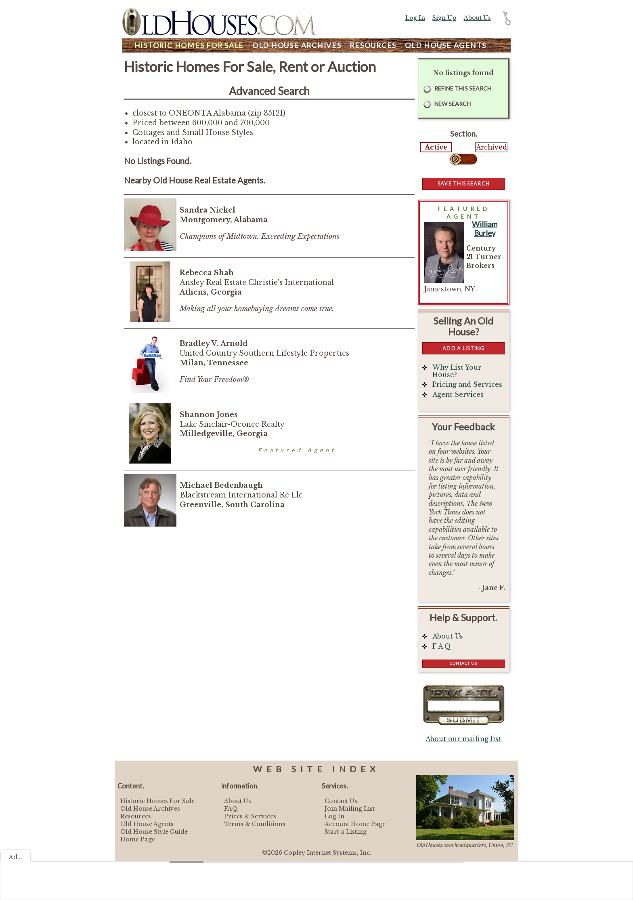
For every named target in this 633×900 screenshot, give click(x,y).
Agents (445, 45)
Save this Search (464, 183)
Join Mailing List (350, 808)
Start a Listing (346, 831)
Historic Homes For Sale (157, 801)
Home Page (137, 839)
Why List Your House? (456, 371)
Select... (464, 159)
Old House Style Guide (154, 831)
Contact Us (463, 663)
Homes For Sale (189, 45)
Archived (491, 147)
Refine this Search (462, 88)
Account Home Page (355, 824)
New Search (452, 103)
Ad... (15, 857)
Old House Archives (150, 808)
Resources (373, 45)
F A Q (441, 646)
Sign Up (444, 17)
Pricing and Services (467, 384)
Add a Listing (463, 348)
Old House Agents (147, 824)
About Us (477, 17)
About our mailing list (463, 739)
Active (436, 147)
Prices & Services (250, 816)
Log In (415, 17)
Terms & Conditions (254, 824)
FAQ (231, 808)
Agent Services (458, 394)
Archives (297, 45)
